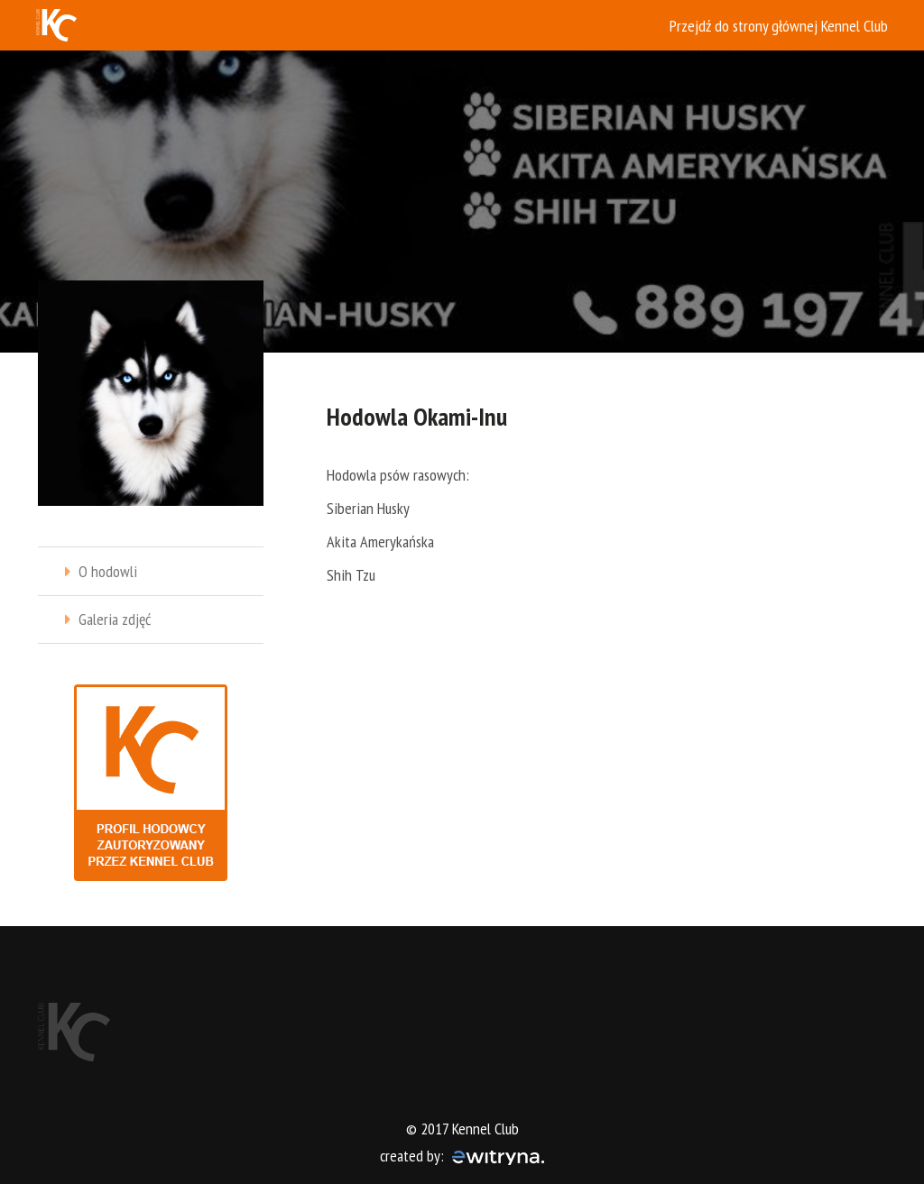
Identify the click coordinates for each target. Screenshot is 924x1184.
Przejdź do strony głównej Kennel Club (779, 25)
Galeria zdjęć (115, 619)
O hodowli (108, 571)
